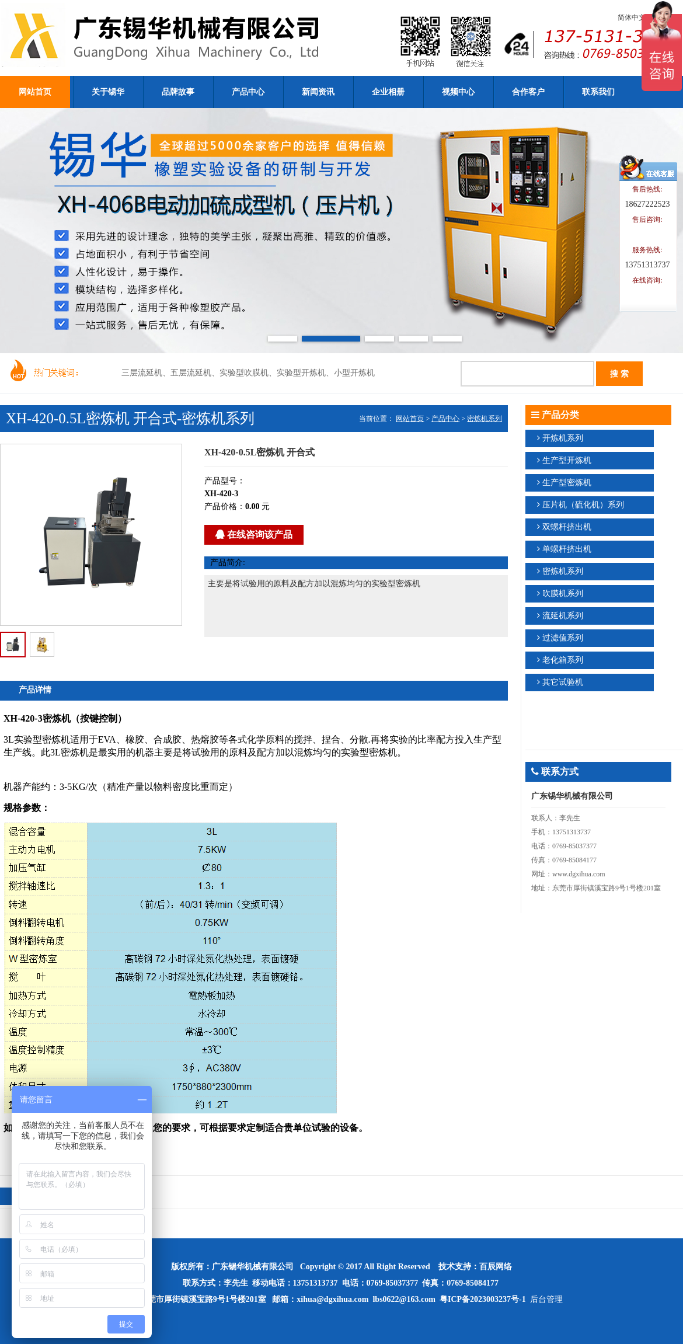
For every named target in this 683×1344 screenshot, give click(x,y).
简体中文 (632, 17)
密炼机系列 (484, 419)
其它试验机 (562, 682)
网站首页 (410, 419)
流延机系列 (562, 615)
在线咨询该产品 (253, 534)
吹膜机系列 (562, 593)
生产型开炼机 (566, 460)
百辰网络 (495, 1266)
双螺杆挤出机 (566, 527)
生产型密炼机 (566, 482)
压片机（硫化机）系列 (583, 504)
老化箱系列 (562, 660)
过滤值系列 (562, 637)
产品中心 (445, 419)
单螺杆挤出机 (566, 549)
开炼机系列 (562, 438)
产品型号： (224, 480)
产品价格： (224, 506)
